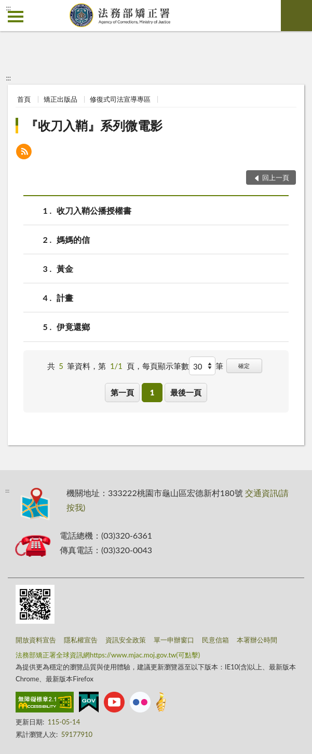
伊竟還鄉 (73, 327)
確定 (244, 365)
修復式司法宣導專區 (120, 99)
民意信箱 (215, 640)
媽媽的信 (73, 239)
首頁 (24, 99)
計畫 (65, 298)
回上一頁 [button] (275, 177)
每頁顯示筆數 (165, 366)
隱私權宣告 (81, 640)
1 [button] (152, 392)
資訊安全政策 (125, 640)
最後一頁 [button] (185, 392)
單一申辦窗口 (174, 640)
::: (8, 8)
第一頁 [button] (122, 392)
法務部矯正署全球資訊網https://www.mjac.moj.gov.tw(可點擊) (108, 655)
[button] (24, 153)
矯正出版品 (60, 99)
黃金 (65, 269)
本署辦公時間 (257, 640)
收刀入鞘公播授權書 (94, 210)
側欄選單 (15, 16)
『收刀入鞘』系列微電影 (93, 125)
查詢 (296, 15)
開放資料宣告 (36, 640)
